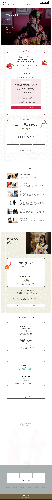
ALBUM (21, 4)
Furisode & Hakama (34, 489)
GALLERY (17, 4)
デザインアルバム (26, 455)
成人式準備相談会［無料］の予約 (26, 108)
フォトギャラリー (38, 146)
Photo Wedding (22, 491)
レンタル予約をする (16, 309)
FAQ (24, 4)
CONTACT (28, 4)
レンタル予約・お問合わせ (26, 460)
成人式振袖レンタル (9, 27)
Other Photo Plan (29, 491)
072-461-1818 (26, 487)
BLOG (4, 6)
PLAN (4, 4)
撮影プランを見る (26, 146)
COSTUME (12, 4)
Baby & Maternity (17, 489)
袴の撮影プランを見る (36, 309)
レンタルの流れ (13, 146)
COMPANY (39, 493)
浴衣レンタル (8, 34)
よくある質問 (38, 455)
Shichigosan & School (25, 489)
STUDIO (7, 4)
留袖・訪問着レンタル (10, 32)
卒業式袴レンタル (9, 29)
